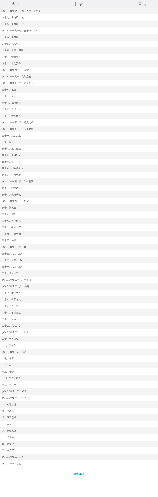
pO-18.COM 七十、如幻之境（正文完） (22, 11)
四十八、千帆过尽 (11, 155)
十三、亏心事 (9, 385)
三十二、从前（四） (12, 260)
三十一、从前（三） (12, 266)
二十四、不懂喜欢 (11, 312)
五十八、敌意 (9, 89)
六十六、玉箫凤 (10, 37)
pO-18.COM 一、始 (12, 463)
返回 (16, 4)
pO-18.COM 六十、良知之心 (16, 76)
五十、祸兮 (8, 142)
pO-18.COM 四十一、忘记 (15, 201)
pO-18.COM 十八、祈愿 (14, 352)
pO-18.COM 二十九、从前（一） (19, 280)
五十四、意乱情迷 (11, 116)
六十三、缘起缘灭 (11, 57)
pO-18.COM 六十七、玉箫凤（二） (20, 30)
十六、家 (6, 365)
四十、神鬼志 (9, 207)
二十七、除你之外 (11, 293)
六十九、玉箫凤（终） (13, 17)
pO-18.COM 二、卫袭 (13, 457)
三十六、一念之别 (11, 234)
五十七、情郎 (9, 96)
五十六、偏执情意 (11, 103)
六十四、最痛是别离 (12, 50)
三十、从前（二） (11, 273)
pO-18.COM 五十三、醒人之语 (17, 122)
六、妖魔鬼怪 (9, 430)
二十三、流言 (9, 319)
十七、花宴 (8, 358)
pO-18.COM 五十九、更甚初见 (17, 83)
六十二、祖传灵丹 (11, 63)
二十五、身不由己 (11, 306)
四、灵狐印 (8, 444)
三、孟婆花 (8, 450)
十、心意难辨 (9, 404)
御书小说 (79, 474)
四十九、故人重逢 (11, 148)
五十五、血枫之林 (11, 109)
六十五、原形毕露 (11, 44)
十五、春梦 (8, 371)
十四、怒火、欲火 (11, 378)
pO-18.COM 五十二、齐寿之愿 (17, 129)
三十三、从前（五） (12, 253)
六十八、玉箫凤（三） (13, 24)
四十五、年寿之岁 (11, 175)
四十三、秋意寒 (10, 188)
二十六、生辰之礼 (11, 299)
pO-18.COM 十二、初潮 (14, 391)
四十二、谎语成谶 (11, 194)
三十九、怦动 (9, 214)
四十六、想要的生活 (12, 168)
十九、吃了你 (9, 345)
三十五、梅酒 (9, 240)
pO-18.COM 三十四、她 (14, 247)
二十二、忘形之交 (11, 325)
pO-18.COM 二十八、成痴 (15, 286)
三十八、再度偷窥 (11, 221)
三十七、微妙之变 (11, 227)
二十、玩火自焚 (10, 339)
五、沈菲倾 (8, 437)
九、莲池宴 (8, 411)
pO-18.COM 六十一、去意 (15, 70)
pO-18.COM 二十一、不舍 (15, 332)
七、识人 (6, 424)
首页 (142, 4)
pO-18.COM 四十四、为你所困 (17, 181)
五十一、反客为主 (11, 135)
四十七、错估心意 (11, 162)
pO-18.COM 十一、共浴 (14, 398)
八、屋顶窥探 (9, 417)
